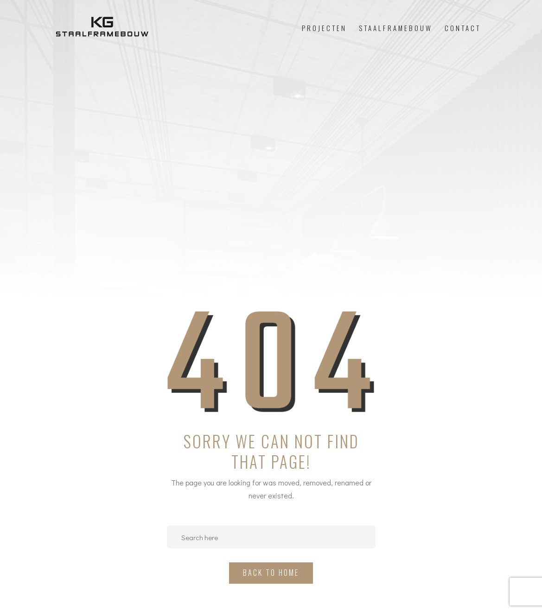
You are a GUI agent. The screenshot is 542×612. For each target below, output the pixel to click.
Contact (463, 28)
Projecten (324, 28)
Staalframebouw (396, 28)
